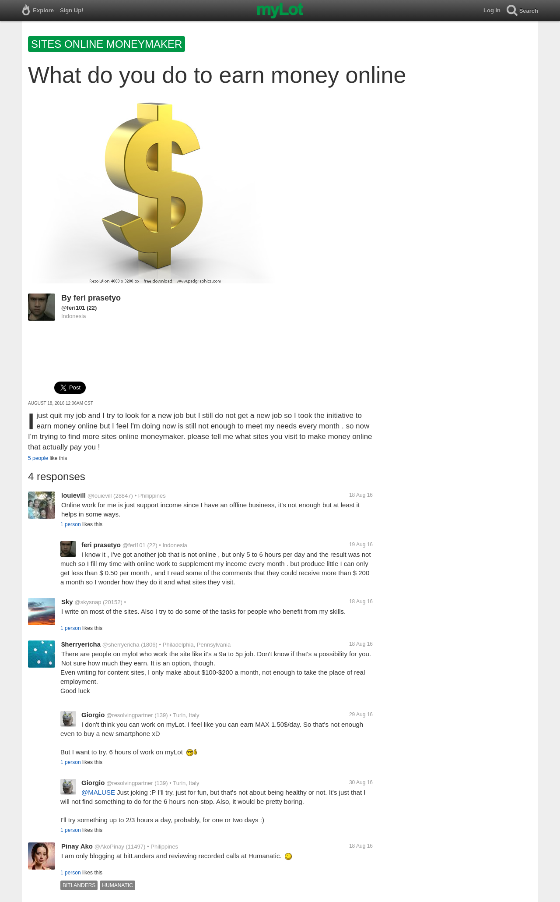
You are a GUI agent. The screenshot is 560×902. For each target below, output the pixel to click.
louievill (73, 495)
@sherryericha (121, 644)
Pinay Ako (77, 846)
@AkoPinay (109, 846)
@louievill (100, 495)
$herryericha (81, 644)
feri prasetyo (97, 298)
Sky (67, 601)
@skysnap (87, 602)
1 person (70, 524)
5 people (38, 458)
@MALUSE (98, 792)
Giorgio (93, 714)
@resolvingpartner (129, 715)
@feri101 (73, 307)
